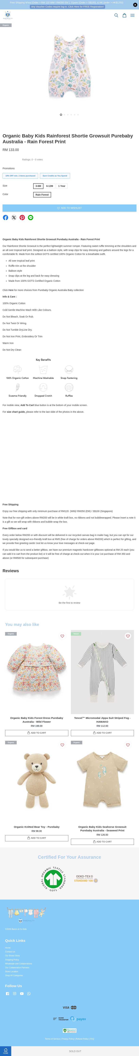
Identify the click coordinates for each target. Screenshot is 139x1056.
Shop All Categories (14, 975)
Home (8, 948)
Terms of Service (52, 1039)
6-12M (49, 186)
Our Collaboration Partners (17, 967)
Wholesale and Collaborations (18, 963)
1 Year (61, 186)
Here (10, 290)
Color (5, 194)
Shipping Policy (12, 960)
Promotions (9, 168)
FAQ (92, 1039)
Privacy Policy (68, 1039)
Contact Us (10, 952)
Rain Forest (42, 194)
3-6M (38, 186)
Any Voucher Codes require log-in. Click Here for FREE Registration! (67, 6)
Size (5, 185)
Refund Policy (82, 1039)
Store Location (11, 971)
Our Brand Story (12, 955)
